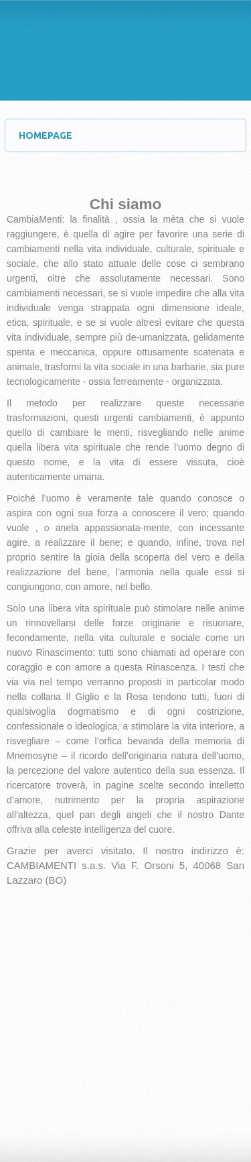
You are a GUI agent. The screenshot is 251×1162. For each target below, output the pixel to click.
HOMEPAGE (132, 135)
